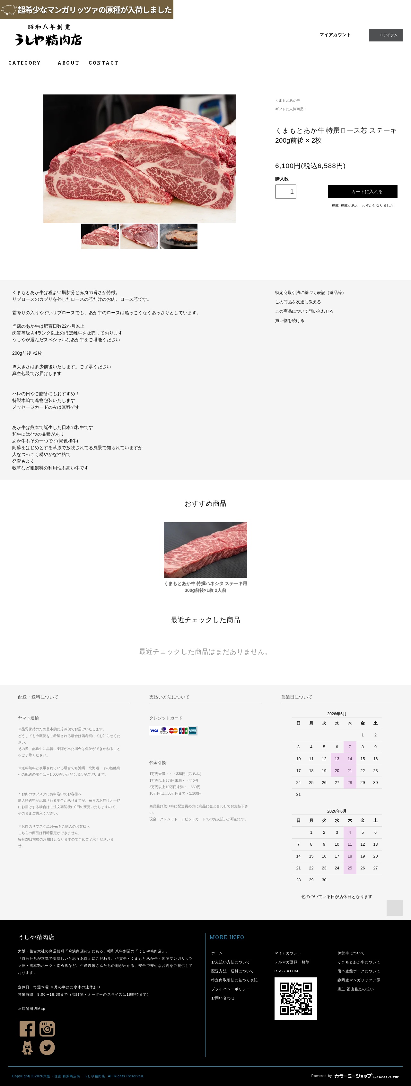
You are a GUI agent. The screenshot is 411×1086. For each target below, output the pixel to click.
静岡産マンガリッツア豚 (358, 980)
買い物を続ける (289, 320)
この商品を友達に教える (298, 302)
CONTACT (104, 63)
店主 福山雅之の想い (355, 989)
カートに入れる (363, 191)
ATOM (292, 971)
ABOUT (68, 63)
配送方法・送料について (232, 971)
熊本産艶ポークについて (358, 971)
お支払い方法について (230, 962)
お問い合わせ (223, 998)
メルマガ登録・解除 (292, 962)
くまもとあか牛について (358, 962)
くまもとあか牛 (287, 100)
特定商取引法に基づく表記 (234, 980)
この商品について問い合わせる (304, 311)
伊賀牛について (351, 953)
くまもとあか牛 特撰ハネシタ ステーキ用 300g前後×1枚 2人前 (205, 587)
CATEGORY (28, 63)
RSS (279, 971)
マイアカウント (335, 34)
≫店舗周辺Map (32, 1008)
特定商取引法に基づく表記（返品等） (310, 292)
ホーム (217, 953)
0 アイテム (385, 34)
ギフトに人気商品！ (291, 109)
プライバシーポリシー (230, 989)
